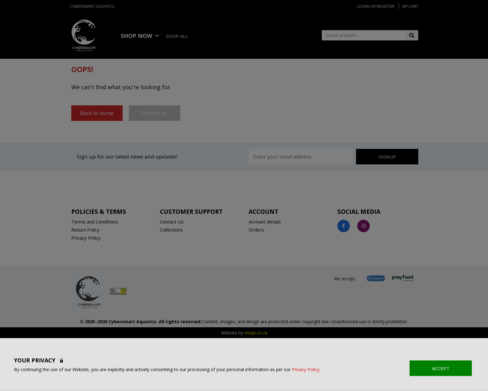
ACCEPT (440, 368)
